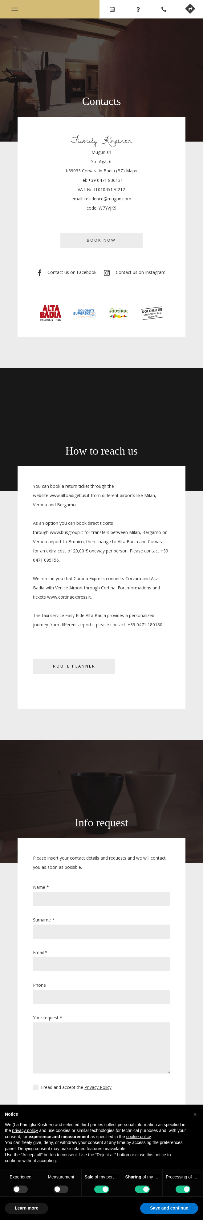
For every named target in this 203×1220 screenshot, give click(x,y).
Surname (44, 920)
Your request (47, 1018)
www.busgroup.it (66, 532)
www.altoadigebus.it (70, 495)
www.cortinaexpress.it (69, 597)
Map (130, 171)
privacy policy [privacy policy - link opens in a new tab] (25, 1130)
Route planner (74, 666)
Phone (39, 985)
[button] (195, 1114)
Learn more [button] (26, 1208)
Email (40, 952)
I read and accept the (76, 1087)
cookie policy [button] (138, 1136)
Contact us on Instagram (134, 272)
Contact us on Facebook (67, 272)
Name (41, 887)
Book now (101, 240)
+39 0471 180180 (145, 625)
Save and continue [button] (169, 1208)
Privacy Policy (98, 1087)
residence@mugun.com (107, 199)
